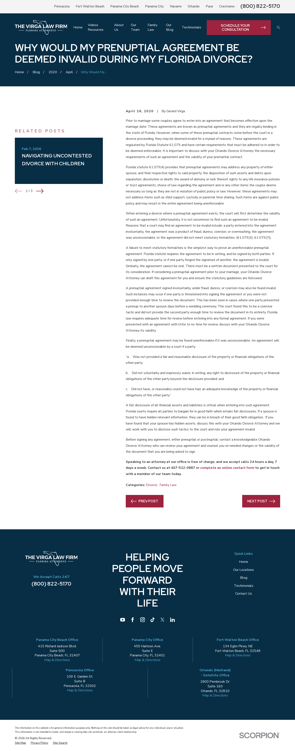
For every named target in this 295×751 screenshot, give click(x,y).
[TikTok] (152, 619)
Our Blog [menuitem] (169, 27)
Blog (243, 577)
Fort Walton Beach (90, 6)
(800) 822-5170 (260, 6)
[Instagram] (142, 619)
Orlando (194, 6)
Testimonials (243, 585)
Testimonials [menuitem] (191, 27)
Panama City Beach (124, 6)
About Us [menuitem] (119, 27)
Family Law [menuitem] (152, 27)
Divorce (151, 485)
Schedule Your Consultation (243, 27)
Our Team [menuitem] (135, 27)
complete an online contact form (227, 467)
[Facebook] (132, 619)
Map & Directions (57, 660)
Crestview (227, 6)
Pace (209, 6)
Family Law (167, 485)
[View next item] (39, 191)
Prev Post (144, 501)
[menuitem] (20, 743)
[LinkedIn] (172, 619)
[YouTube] (122, 619)
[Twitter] (162, 619)
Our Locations (243, 569)
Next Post (261, 501)
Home (243, 561)
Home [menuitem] (77, 27)
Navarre (176, 6)
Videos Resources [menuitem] (95, 27)
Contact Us (243, 593)
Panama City (154, 6)
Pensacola (62, 6)
